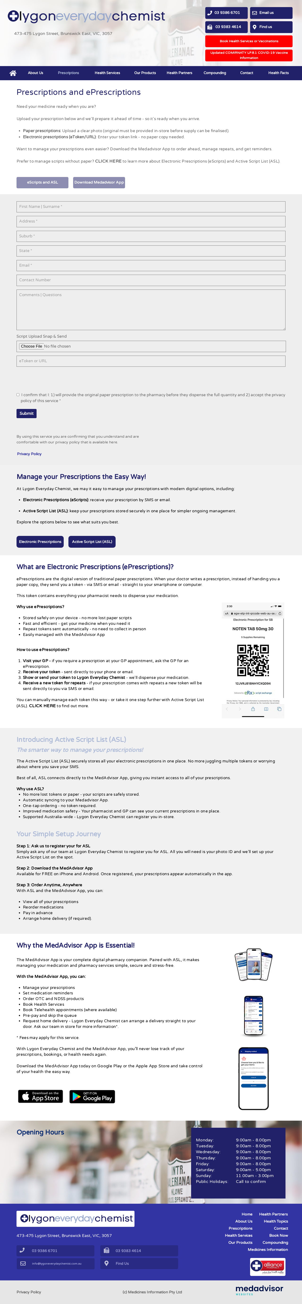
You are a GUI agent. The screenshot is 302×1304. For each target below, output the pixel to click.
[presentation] (52, 383)
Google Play (114, 1073)
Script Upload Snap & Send (43, 339)
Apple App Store (158, 1073)
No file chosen (58, 349)
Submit (27, 417)
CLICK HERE (112, 156)
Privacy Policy (29, 1292)
